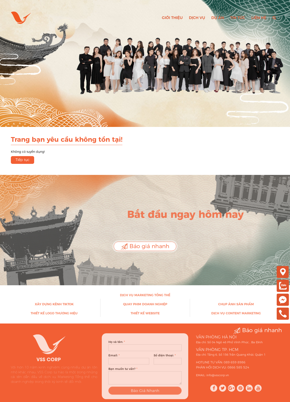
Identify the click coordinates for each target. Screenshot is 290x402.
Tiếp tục (22, 160)
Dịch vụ (197, 17)
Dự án (217, 17)
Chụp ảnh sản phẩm (236, 306)
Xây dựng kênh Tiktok (54, 306)
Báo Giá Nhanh (145, 393)
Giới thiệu (172, 17)
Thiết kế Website (145, 315)
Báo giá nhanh (145, 246)
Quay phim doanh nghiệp (145, 306)
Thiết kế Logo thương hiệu (54, 315)
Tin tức (237, 17)
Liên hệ (258, 17)
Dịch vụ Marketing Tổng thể (145, 297)
